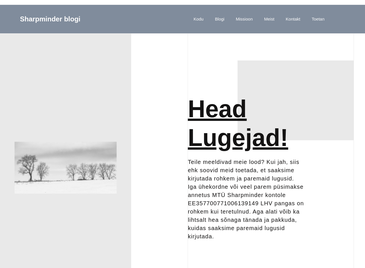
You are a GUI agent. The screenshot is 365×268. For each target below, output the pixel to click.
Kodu (199, 19)
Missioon (244, 19)
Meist (269, 19)
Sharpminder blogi (50, 19)
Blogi (219, 19)
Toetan (318, 19)
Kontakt (293, 19)
